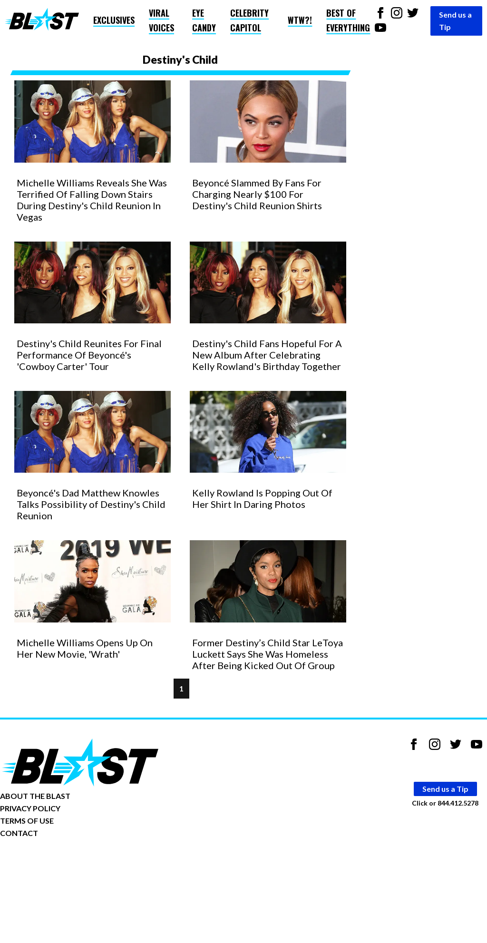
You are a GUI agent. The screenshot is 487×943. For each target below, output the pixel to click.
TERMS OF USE (27, 820)
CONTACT (19, 832)
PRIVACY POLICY (30, 808)
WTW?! (300, 20)
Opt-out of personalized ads (46, 862)
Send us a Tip (455, 20)
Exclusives (114, 20)
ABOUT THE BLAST (35, 795)
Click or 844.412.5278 (445, 802)
